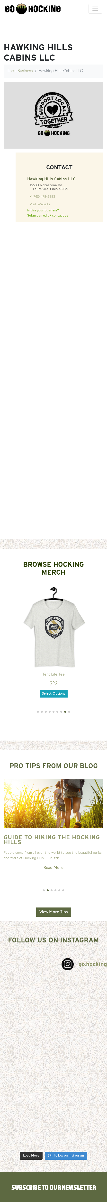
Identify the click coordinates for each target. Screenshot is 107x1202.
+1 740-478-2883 (42, 197)
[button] (38, 712)
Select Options (53, 694)
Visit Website (40, 204)
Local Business (20, 71)
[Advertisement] (51, 483)
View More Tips (53, 912)
